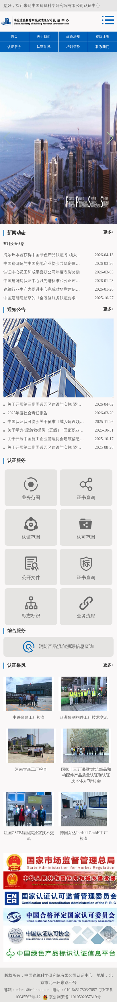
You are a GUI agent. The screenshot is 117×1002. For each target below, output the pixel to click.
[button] (110, 138)
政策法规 (73, 36)
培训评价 (73, 47)
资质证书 (102, 36)
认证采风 (43, 47)
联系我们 (102, 47)
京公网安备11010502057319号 (75, 997)
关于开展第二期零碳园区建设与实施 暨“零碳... (45, 447)
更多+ (108, 232)
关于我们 (43, 36)
